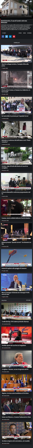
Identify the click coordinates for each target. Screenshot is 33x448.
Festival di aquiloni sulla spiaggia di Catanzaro (14, 268)
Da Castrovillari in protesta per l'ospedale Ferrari (15, 116)
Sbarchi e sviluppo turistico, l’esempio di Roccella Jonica (15, 65)
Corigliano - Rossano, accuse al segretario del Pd (15, 369)
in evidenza (29, 33)
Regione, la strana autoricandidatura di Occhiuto (15, 393)
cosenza (20, 33)
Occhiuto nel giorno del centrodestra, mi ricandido (16, 441)
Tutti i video (29, 300)
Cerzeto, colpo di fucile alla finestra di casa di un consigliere (15, 167)
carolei (24, 33)
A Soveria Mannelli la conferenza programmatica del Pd (16, 193)
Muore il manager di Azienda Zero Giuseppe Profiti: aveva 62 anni (16, 293)
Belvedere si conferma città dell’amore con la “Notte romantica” (16, 141)
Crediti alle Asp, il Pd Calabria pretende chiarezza (15, 321)
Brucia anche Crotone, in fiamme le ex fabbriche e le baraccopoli (16, 91)
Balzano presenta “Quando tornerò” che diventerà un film (16, 243)
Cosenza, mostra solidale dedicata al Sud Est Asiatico (16, 218)
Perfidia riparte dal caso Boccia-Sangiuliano (14, 345)
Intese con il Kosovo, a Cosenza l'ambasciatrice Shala (16, 417)
